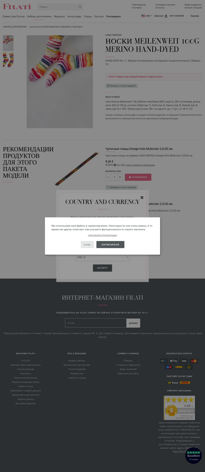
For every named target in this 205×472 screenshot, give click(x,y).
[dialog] (102, 236)
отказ (87, 244)
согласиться (110, 244)
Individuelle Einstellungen (102, 235)
